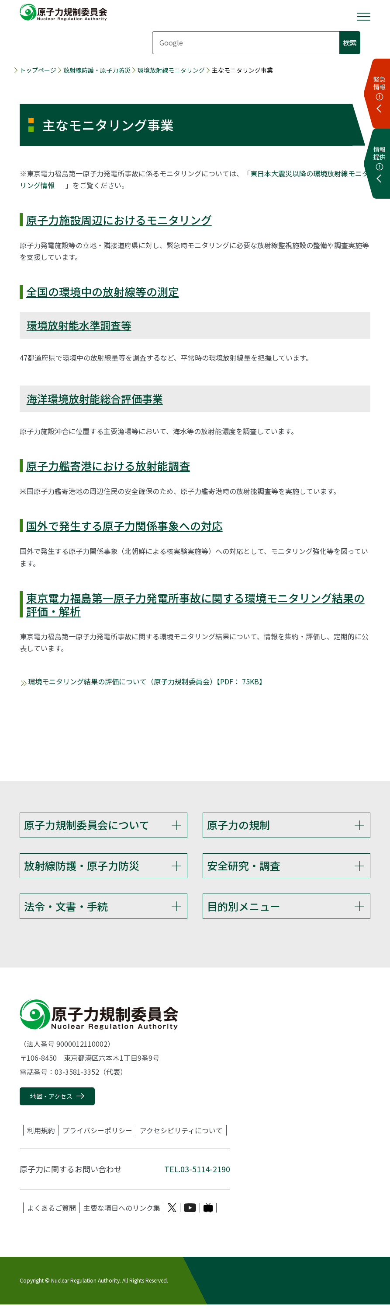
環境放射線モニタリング (171, 70)
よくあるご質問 (51, 1214)
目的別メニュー (243, 910)
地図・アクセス (51, 1102)
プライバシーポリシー (97, 1137)
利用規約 (41, 1137)
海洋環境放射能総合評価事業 (95, 398)
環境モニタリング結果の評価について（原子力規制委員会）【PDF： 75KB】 (147, 681)
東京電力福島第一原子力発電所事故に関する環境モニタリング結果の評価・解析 (195, 604)
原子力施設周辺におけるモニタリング (119, 220)
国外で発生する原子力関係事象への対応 (124, 525)
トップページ (38, 70)
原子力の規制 (238, 824)
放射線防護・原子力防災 (97, 70)
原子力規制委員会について (86, 824)
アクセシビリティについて (181, 1137)
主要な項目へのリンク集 (121, 1214)
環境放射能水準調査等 (79, 325)
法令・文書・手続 (66, 910)
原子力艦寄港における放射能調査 (108, 465)
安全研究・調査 (243, 867)
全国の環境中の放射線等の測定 (102, 291)
